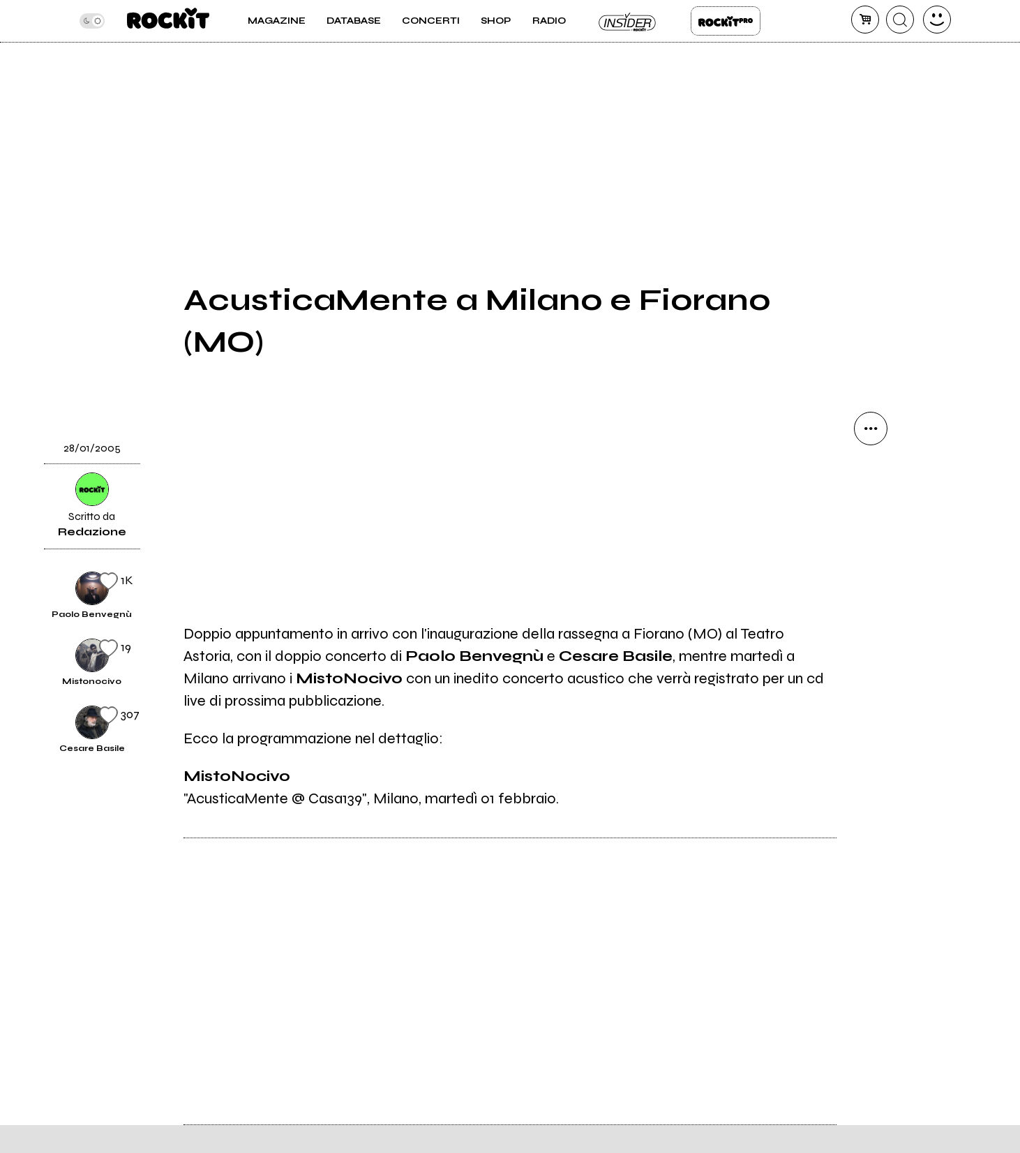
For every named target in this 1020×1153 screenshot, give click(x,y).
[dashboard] (937, 20)
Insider (628, 21)
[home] (168, 21)
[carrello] (865, 20)
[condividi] (870, 428)
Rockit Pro (725, 21)
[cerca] (900, 20)
